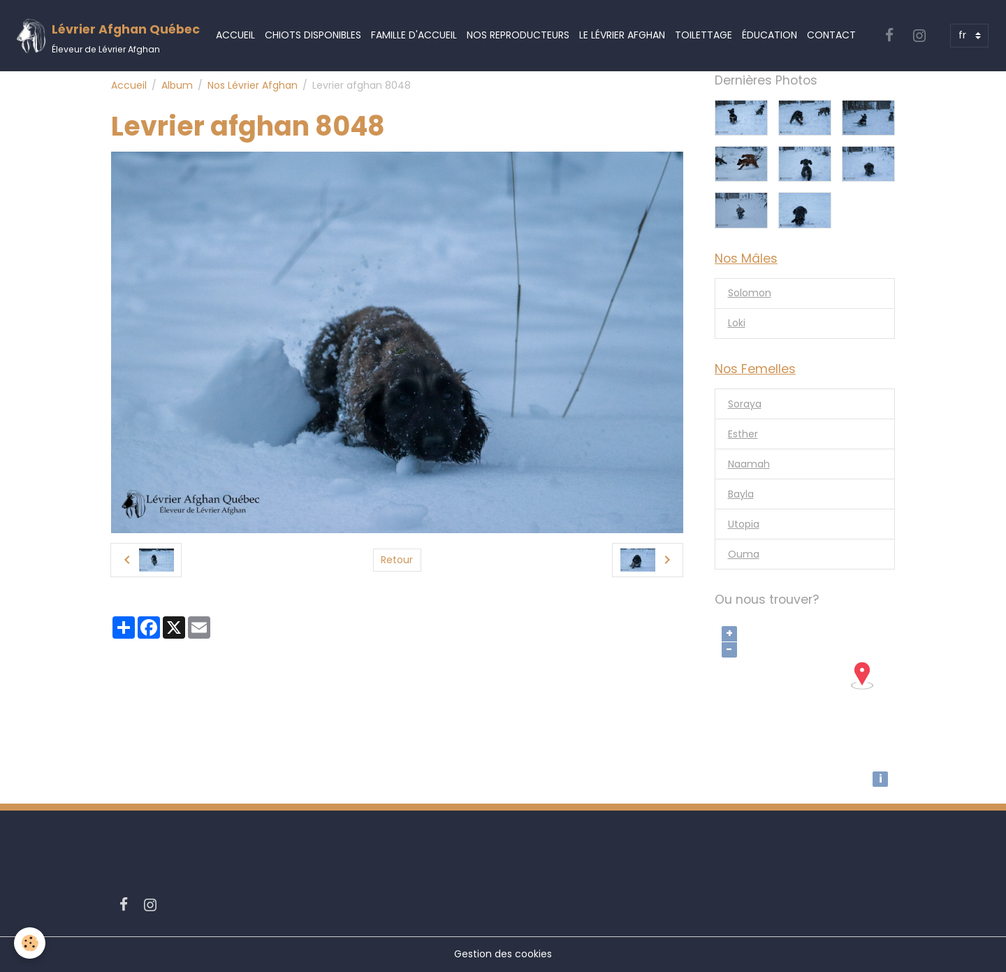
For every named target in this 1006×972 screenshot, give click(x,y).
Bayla (741, 494)
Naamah (749, 464)
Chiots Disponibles (313, 35)
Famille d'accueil (414, 35)
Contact (831, 35)
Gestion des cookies (503, 954)
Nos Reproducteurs (518, 35)
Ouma (743, 554)
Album (177, 85)
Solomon (749, 293)
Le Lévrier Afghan (622, 35)
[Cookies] (29, 943)
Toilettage (703, 35)
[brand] (107, 36)
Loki (736, 323)
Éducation (769, 35)
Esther (743, 434)
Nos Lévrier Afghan (252, 85)
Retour (397, 560)
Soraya (744, 404)
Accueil (235, 35)
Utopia (743, 524)
